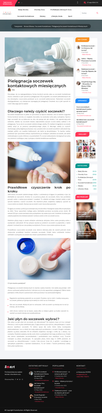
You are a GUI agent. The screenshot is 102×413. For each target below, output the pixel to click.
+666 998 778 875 (82, 376)
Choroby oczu (39, 10)
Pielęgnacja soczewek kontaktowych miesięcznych (69, 26)
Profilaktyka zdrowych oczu (61, 10)
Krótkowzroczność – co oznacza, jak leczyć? (88, 48)
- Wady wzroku (86, 54)
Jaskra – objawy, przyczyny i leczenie (88, 60)
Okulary (42, 16)
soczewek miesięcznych (24, 288)
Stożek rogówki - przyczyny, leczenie (40, 396)
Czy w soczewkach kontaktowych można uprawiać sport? (83, 109)
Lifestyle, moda (56, 16)
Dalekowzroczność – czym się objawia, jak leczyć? (88, 71)
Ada (11, 90)
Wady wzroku (23, 10)
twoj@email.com (81, 374)
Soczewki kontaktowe (25, 16)
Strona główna (29, 26)
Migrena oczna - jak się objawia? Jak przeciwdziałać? (86, 234)
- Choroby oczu (86, 65)
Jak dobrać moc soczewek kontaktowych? (85, 121)
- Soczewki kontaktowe (83, 115)
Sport (70, 16)
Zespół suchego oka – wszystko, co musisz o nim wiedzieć (88, 85)
